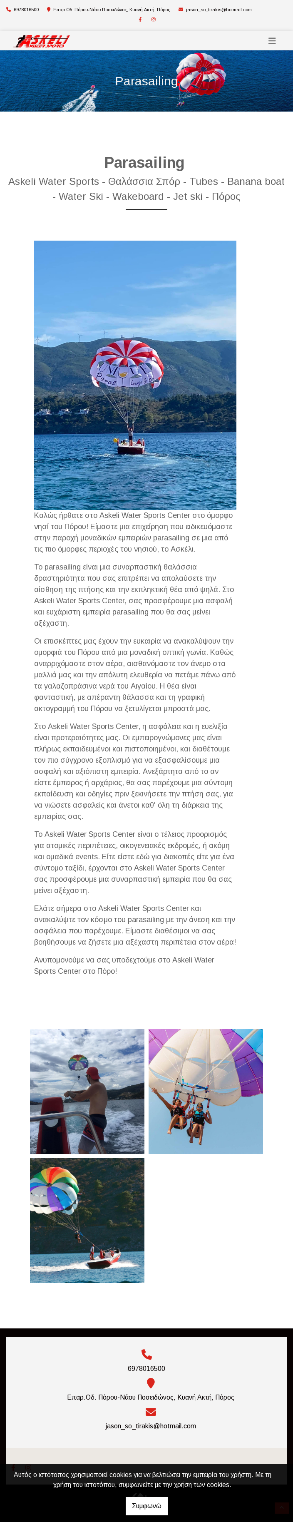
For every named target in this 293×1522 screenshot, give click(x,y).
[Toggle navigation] (272, 41)
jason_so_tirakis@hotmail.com (219, 9)
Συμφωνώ (146, 1506)
